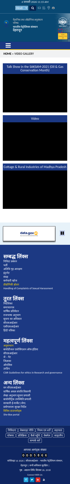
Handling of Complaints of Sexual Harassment (28, 288)
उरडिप (6, 368)
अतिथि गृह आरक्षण (12, 269)
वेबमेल (47, 435)
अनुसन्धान (8, 345)
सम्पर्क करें (35, 440)
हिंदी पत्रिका (9, 330)
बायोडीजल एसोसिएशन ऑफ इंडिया (20, 349)
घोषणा (10, 435)
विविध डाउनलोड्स (12, 410)
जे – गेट (7, 357)
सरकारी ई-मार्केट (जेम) (14, 403)
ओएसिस (7, 365)
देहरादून (17, 30)
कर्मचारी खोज (10, 280)
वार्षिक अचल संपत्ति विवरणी (17, 391)
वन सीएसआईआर (12, 387)
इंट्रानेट (6, 273)
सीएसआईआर (10, 322)
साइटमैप (58, 435)
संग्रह (5, 277)
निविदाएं (12, 430)
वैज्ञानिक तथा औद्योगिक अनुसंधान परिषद (28, 21)
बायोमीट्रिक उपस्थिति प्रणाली (17, 399)
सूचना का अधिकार (12, 318)
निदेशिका (8, 303)
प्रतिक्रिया (22, 435)
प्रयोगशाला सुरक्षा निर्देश (14, 407)
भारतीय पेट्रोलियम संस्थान (25, 26)
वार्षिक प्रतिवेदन (11, 311)
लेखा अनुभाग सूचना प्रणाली (16, 395)
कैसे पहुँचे (35, 435)
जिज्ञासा (7, 361)
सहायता (58, 430)
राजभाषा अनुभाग (11, 315)
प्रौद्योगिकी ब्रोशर (11, 284)
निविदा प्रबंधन (10, 261)
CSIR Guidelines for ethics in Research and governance (32, 372)
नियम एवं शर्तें (43, 430)
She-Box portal (11, 414)
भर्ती (5, 265)
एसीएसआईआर (11, 326)
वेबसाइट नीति (26, 430)
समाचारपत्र (8, 307)
